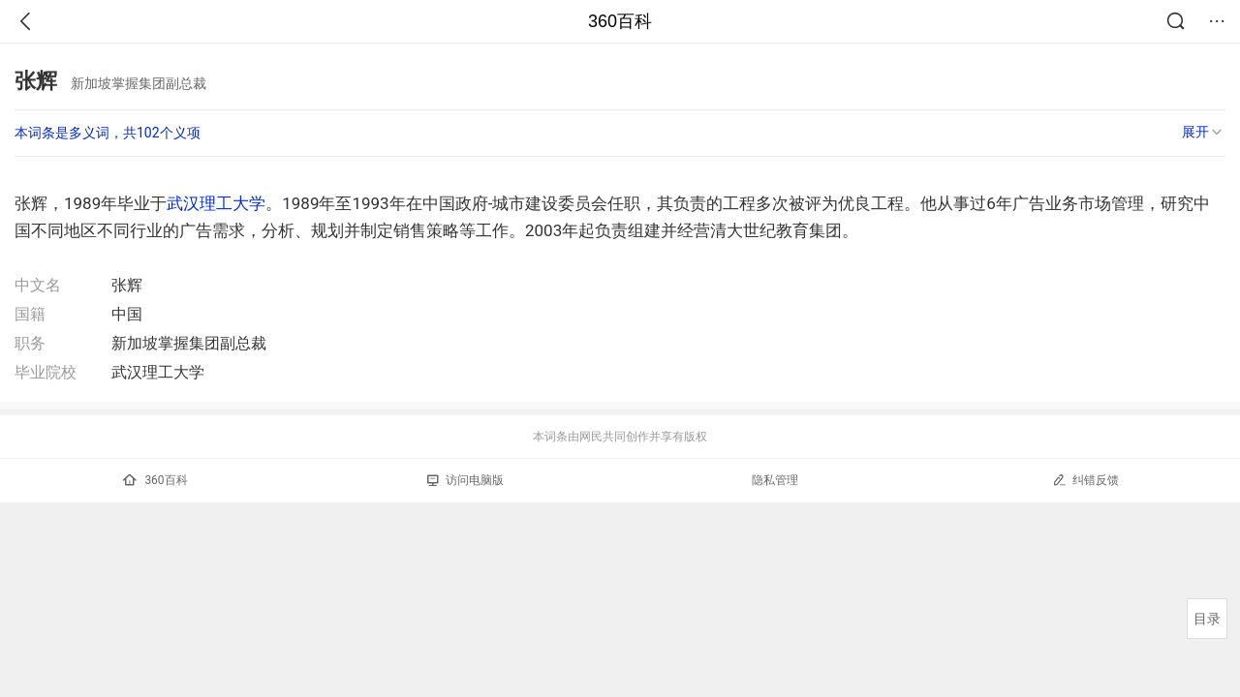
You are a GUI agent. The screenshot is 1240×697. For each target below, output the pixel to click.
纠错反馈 (1085, 479)
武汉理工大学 (216, 203)
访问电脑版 (465, 480)
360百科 (620, 21)
